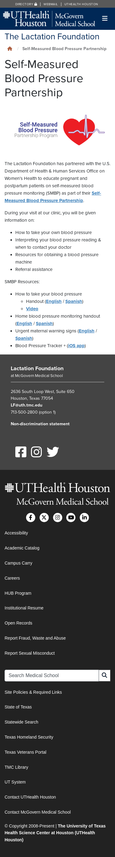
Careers (12, 578)
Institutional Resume (24, 607)
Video (32, 308)
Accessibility (16, 532)
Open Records (18, 623)
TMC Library (16, 767)
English (54, 301)
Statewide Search (21, 722)
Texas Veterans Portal (25, 752)
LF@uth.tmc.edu (26, 405)
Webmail (51, 4)
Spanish (73, 301)
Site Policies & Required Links (33, 692)
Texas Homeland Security (29, 737)
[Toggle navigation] (105, 18)
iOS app (76, 345)
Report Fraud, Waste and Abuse (35, 638)
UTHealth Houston (81, 4)
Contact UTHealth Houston (30, 797)
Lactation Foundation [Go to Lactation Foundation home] (37, 368)
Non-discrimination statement (40, 424)
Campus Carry (18, 563)
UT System (15, 782)
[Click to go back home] (9, 49)
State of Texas (18, 706)
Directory (26, 4)
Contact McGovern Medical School (38, 812)
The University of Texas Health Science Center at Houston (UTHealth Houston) (55, 832)
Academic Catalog (22, 548)
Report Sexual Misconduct (30, 653)
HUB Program (18, 593)
